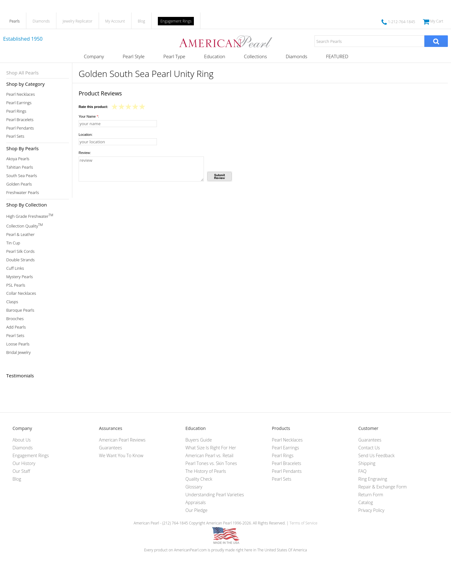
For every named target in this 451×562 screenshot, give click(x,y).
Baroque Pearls (20, 310)
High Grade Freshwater (29, 215)
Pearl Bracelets (20, 119)
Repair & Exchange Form (382, 487)
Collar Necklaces (21, 293)
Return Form (370, 495)
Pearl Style (134, 56)
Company (94, 56)
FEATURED (337, 56)
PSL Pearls (15, 285)
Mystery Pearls (19, 276)
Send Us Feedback (376, 455)
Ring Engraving (372, 479)
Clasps (12, 301)
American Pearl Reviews (122, 440)
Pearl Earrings (19, 102)
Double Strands (20, 260)
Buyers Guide (198, 440)
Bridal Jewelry (18, 352)
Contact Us (369, 448)
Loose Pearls (17, 344)
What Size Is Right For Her (210, 448)
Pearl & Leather (20, 234)
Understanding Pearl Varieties (214, 495)
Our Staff (21, 471)
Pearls (14, 21)
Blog (141, 21)
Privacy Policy (371, 510)
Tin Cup (13, 243)
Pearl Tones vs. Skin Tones (211, 463)
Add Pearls (16, 327)
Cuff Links (15, 268)
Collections (255, 56)
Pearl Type (174, 56)
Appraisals (195, 502)
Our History (24, 463)
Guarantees (110, 448)
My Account (115, 21)
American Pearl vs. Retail (209, 455)
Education (214, 56)
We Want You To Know (121, 455)
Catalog (365, 502)
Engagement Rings (175, 21)
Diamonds (41, 21)
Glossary (193, 487)
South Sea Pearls (21, 175)
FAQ (362, 471)
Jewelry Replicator (77, 21)
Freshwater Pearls (22, 192)
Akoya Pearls (17, 158)
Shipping (366, 463)
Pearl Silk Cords (20, 251)
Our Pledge (196, 510)
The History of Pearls (205, 471)
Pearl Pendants (20, 128)
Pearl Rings (16, 111)
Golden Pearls (19, 184)
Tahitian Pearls (19, 167)
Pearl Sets (15, 136)
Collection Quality (24, 225)
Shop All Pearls (22, 72)
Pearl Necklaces (20, 94)
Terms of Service (303, 523)
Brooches (15, 318)
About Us (22, 440)
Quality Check (198, 479)
